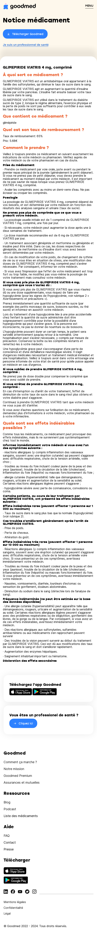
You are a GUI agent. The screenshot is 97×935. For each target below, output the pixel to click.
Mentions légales (15, 902)
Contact (10, 842)
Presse (9, 849)
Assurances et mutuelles (22, 782)
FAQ (7, 836)
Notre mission (14, 769)
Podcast (10, 809)
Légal (7, 913)
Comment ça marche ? (20, 762)
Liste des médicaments (21, 816)
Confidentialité (13, 908)
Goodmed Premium (18, 776)
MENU (89, 6)
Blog (7, 802)
